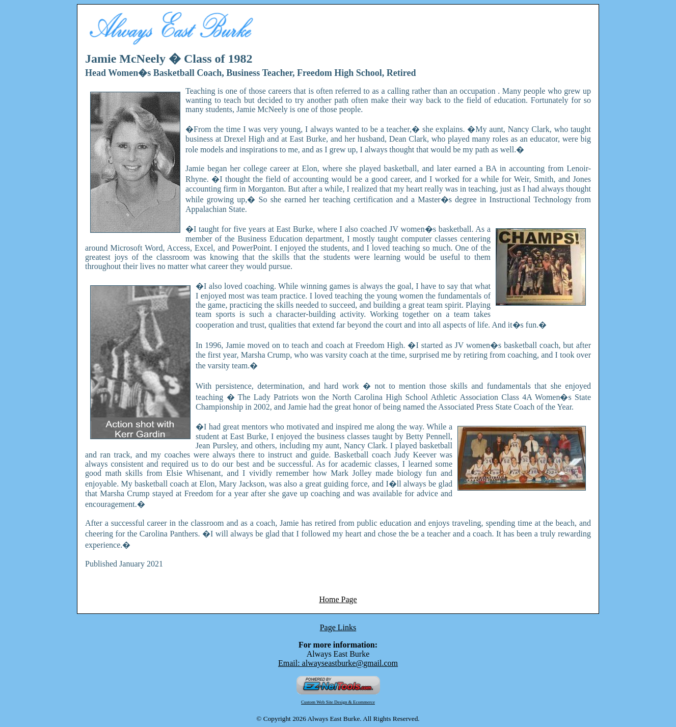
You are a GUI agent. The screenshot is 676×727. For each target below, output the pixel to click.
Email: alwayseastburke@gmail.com (338, 663)
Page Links (338, 627)
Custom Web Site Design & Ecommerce (338, 702)
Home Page (338, 599)
